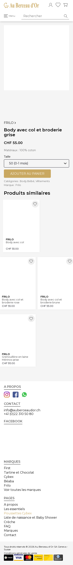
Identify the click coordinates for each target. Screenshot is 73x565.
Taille (7, 156)
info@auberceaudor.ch (22, 410)
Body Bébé (27, 181)
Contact (10, 535)
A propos (11, 504)
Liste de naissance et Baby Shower (30, 517)
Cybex (9, 477)
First (7, 468)
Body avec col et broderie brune (51, 301)
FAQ (7, 526)
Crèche (9, 522)
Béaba (9, 481)
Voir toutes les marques (22, 490)
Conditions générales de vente (20, 553)
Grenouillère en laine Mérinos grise (15, 358)
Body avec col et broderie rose (12, 301)
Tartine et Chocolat (19, 472)
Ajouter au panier (27, 173)
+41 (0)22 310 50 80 (18, 414)
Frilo (10, 123)
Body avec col (15, 242)
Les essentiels (14, 509)
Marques (11, 530)
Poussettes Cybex (18, 513)
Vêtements (43, 181)
